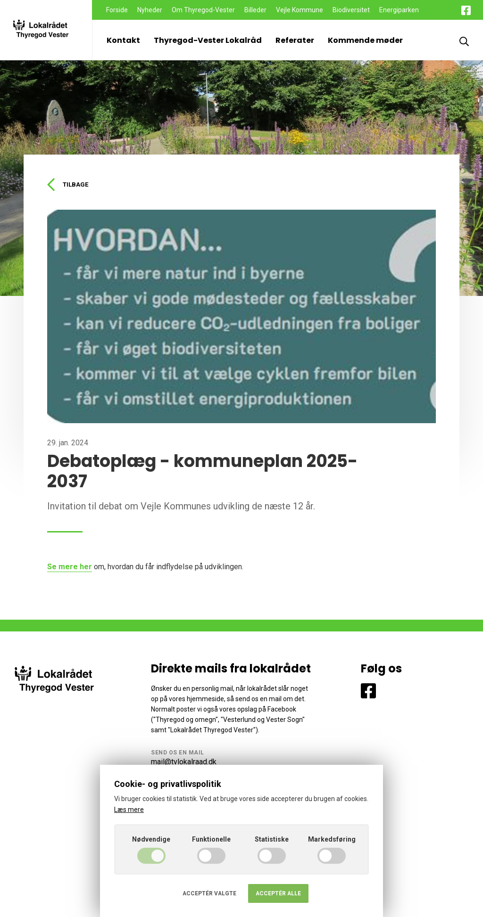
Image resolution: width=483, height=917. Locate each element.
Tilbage (69, 185)
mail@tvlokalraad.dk (184, 763)
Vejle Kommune (299, 10)
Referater (294, 40)
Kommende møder (365, 40)
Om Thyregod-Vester (203, 10)
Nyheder (149, 10)
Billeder (255, 10)
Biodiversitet (351, 10)
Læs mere (129, 809)
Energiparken (399, 10)
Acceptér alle (278, 893)
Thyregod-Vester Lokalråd (208, 40)
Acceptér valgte (209, 893)
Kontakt (123, 40)
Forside (117, 10)
